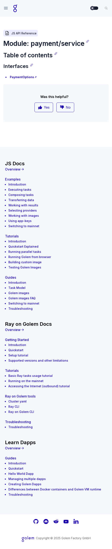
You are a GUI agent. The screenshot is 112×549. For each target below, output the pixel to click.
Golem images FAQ (22, 298)
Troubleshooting (20, 308)
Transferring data (21, 200)
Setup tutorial (18, 355)
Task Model (16, 288)
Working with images (23, 215)
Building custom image (25, 262)
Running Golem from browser (29, 257)
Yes (44, 107)
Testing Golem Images (24, 267)
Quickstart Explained (23, 246)
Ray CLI (13, 406)
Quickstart (15, 350)
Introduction (17, 184)
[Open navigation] (5, 8)
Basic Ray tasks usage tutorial (30, 375)
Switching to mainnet (23, 226)
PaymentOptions (22, 77)
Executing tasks (19, 189)
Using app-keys (20, 221)
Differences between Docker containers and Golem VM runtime (54, 489)
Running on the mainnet (25, 381)
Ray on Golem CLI (21, 412)
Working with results (23, 205)
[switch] (94, 8)
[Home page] (15, 8)
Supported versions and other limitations (38, 360)
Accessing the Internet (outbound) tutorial (39, 386)
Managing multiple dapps (27, 479)
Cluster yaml (17, 401)
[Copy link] (87, 41)
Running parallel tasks (24, 251)
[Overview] (56, 169)
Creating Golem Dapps (24, 484)
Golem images (18, 293)
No (65, 107)
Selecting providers (22, 210)
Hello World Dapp (21, 473)
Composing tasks (21, 195)
